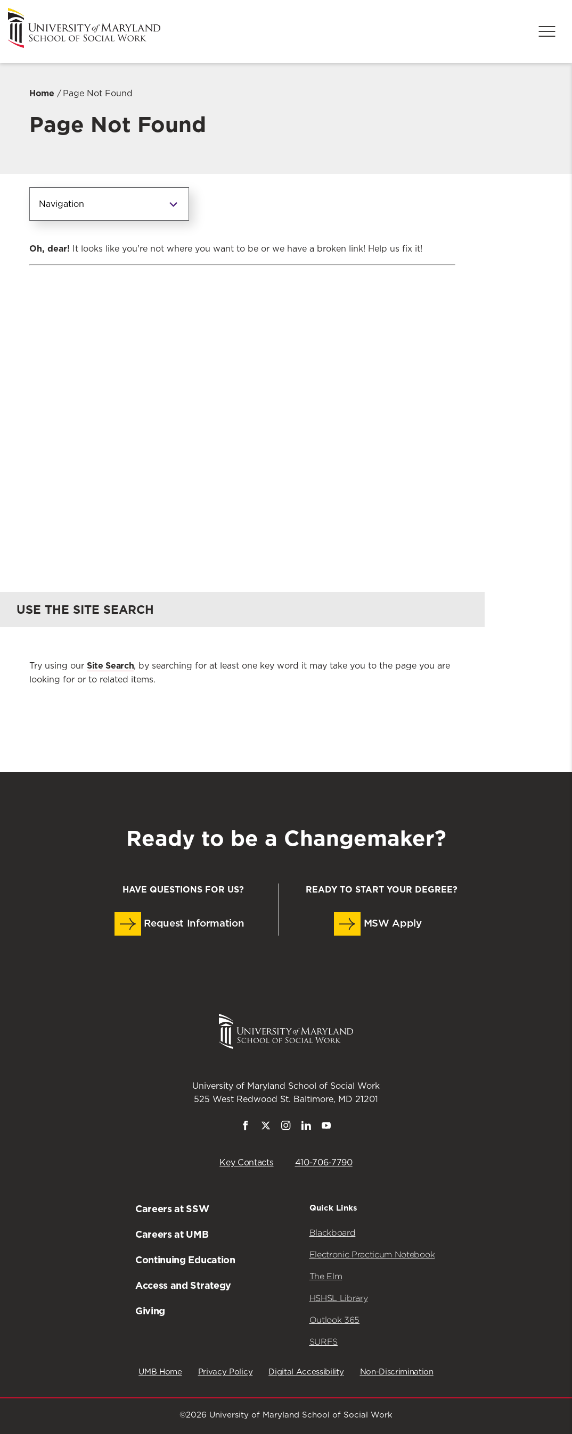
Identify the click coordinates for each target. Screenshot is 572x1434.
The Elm (325, 1276)
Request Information (179, 924)
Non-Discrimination (397, 1372)
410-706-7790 (324, 1162)
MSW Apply (378, 924)
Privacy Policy (225, 1372)
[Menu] (547, 31)
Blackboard (332, 1232)
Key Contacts (246, 1162)
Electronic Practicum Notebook (372, 1254)
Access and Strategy (183, 1285)
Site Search (110, 666)
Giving (150, 1310)
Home (41, 93)
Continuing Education (185, 1259)
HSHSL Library (338, 1298)
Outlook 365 (334, 1319)
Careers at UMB (172, 1234)
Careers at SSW (172, 1208)
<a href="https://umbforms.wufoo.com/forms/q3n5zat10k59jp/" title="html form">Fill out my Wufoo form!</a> (242, 407)
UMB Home (160, 1372)
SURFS (323, 1341)
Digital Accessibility (306, 1372)
